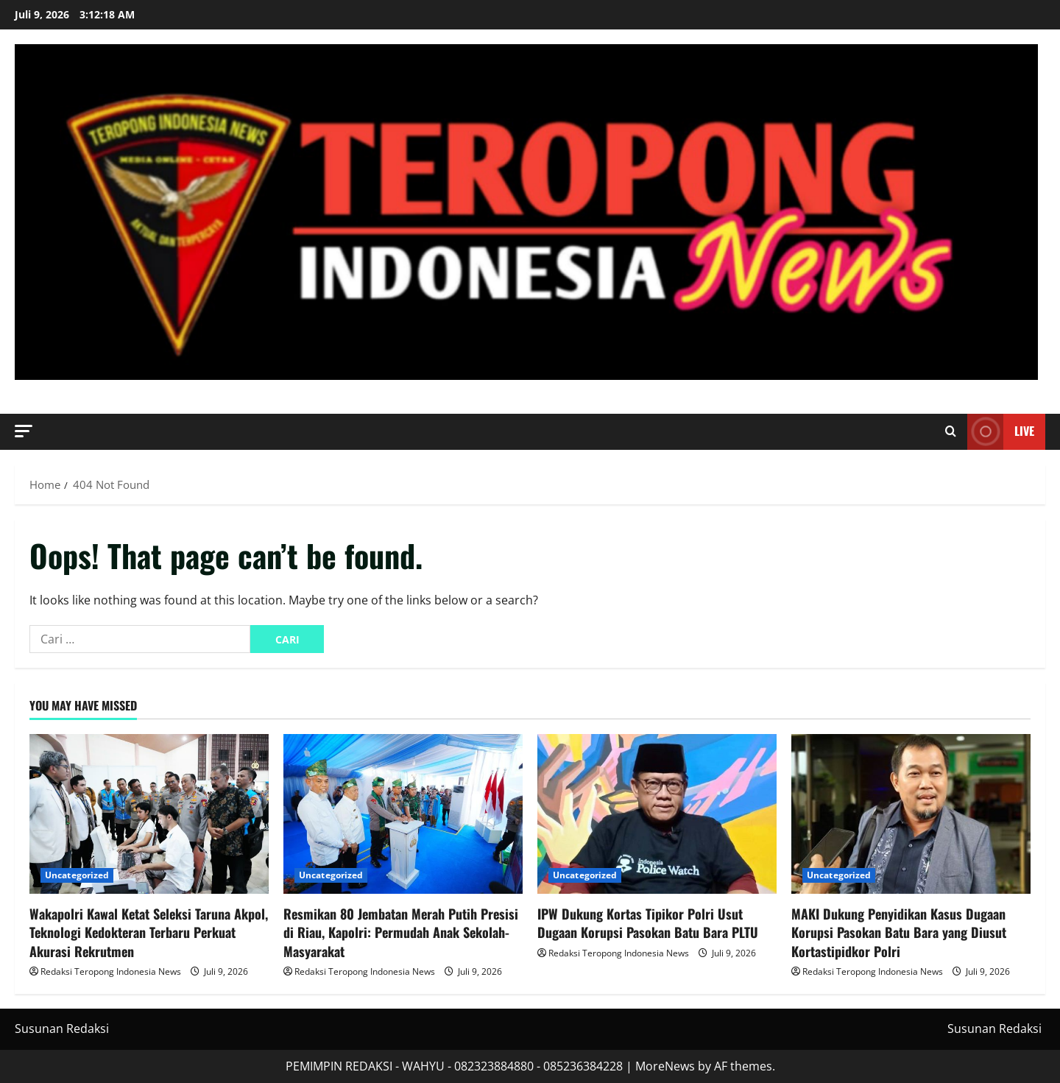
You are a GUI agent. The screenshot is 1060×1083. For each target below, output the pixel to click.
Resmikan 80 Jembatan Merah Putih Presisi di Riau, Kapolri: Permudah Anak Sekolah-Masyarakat (400, 932)
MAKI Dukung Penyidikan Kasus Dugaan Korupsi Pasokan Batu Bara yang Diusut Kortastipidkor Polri (898, 932)
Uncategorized (77, 875)
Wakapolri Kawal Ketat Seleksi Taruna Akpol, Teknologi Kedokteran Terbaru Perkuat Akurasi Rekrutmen (148, 932)
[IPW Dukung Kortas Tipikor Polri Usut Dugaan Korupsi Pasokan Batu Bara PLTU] (657, 814)
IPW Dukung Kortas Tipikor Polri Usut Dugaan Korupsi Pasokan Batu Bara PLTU (647, 923)
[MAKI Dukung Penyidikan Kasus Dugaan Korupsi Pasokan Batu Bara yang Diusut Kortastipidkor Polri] (911, 814)
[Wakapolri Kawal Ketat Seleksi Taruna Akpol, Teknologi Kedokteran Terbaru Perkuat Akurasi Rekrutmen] (149, 814)
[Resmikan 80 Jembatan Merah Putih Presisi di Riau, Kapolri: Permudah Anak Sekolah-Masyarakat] (403, 814)
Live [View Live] (1000, 432)
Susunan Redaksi (62, 1028)
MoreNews (665, 1066)
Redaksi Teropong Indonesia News (110, 971)
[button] (23, 431)
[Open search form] (950, 431)
